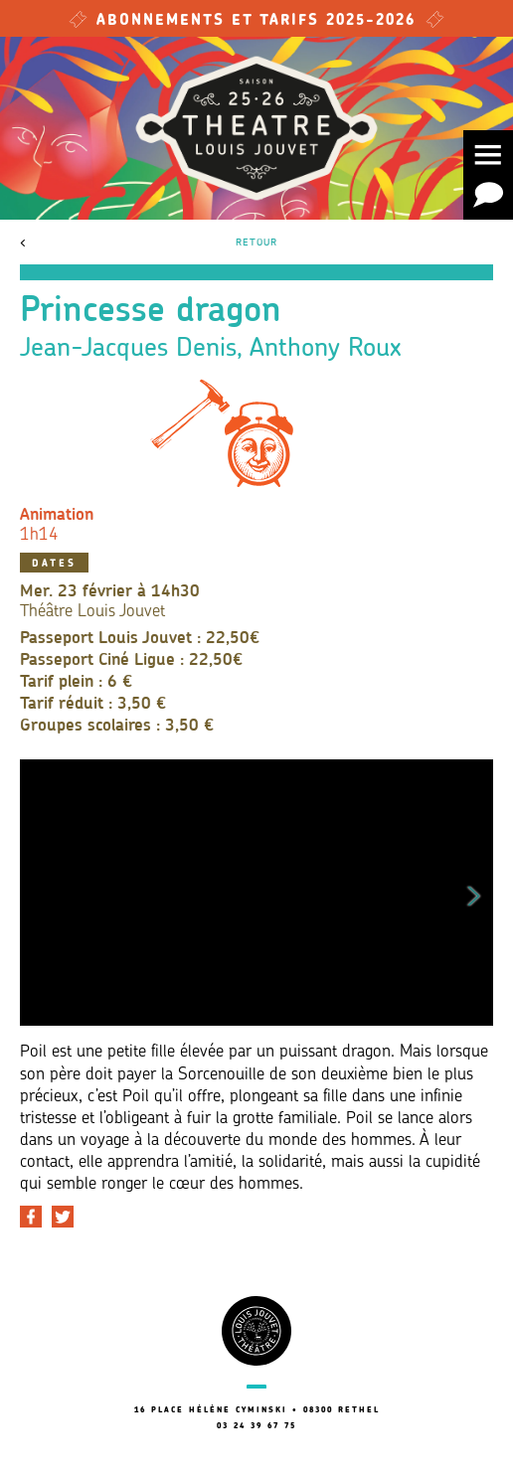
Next (474, 892)
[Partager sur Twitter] (63, 1217)
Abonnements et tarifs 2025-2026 (256, 21)
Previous (39, 892)
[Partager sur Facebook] (31, 1217)
